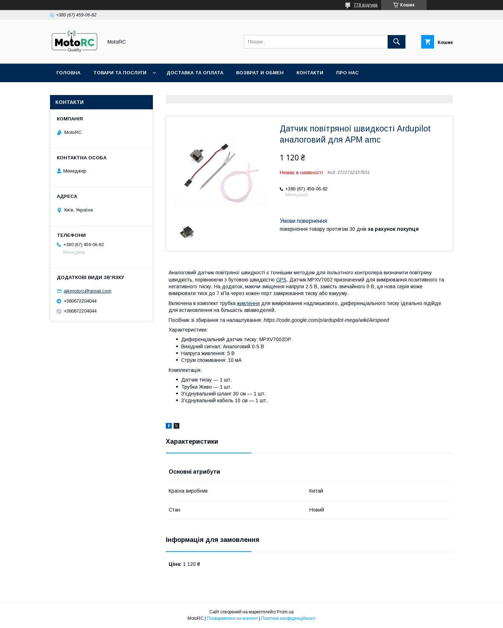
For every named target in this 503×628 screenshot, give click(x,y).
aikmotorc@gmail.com (87, 291)
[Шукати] (396, 42)
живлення (248, 303)
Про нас (347, 72)
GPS (281, 280)
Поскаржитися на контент (232, 618)
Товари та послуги (119, 72)
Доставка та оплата (194, 72)
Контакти (310, 72)
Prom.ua (285, 611)
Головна (68, 72)
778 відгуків (366, 5)
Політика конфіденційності (288, 618)
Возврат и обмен (260, 72)
